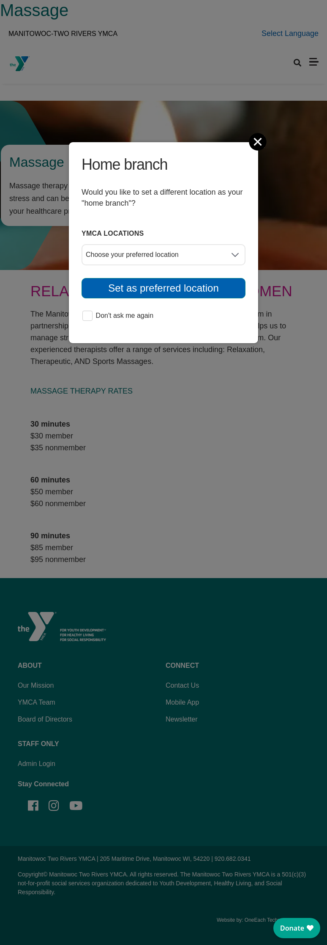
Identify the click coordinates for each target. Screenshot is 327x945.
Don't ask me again (117, 316)
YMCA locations (113, 233)
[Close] (258, 142)
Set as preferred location (163, 288)
